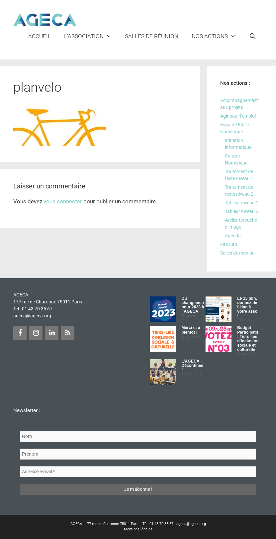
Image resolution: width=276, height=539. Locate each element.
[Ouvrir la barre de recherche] (252, 36)
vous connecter (63, 201)
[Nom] (138, 436)
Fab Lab (228, 244)
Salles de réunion (151, 36)
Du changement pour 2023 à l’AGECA (193, 305)
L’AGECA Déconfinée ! (192, 365)
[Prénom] (138, 454)
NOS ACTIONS (217, 36)
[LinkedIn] (51, 333)
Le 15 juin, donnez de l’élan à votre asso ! (247, 307)
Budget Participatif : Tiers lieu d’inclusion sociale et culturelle (247, 338)
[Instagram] (36, 333)
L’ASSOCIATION (91, 36)
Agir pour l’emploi (238, 116)
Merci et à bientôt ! (190, 329)
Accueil (39, 36)
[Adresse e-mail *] (138, 471)
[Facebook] (20, 333)
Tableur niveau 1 (241, 202)
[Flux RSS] (67, 333)
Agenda (233, 235)
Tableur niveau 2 (241, 211)
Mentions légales (138, 529)
